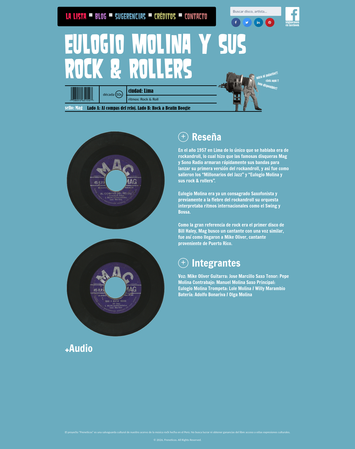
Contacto (196, 16)
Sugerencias (130, 16)
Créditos (165, 16)
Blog (100, 16)
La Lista (76, 16)
